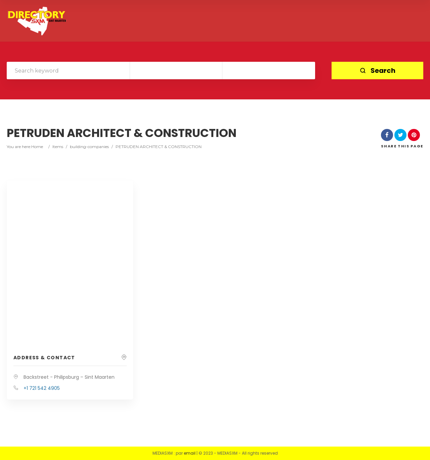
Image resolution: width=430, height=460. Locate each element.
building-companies (89, 146)
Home (37, 146)
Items (57, 146)
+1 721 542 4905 (42, 388)
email (190, 453)
